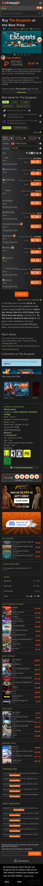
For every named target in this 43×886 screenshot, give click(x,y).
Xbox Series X (23, 106)
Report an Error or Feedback (29, 300)
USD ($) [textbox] (15, 148)
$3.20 (36, 273)
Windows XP (12, 435)
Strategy (7, 414)
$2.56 (36, 194)
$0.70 (36, 162)
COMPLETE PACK (20, 128)
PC (5, 102)
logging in (7, 363)
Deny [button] (7, 882)
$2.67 (36, 226)
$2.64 (36, 217)
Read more (21, 92)
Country (6, 143)
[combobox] (24, 143)
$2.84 (36, 252)
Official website (10, 409)
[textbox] (19, 143)
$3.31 (36, 282)
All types (6, 128)
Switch (25, 102)
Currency (6, 148)
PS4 (14, 102)
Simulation (33, 412)
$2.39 (36, 173)
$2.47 (36, 184)
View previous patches (10, 349)
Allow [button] (19, 882)
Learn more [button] (28, 876)
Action (15, 412)
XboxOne (8, 106)
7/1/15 (16, 427)
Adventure (23, 412)
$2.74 (36, 240)
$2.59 (36, 203)
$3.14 (36, 260)
